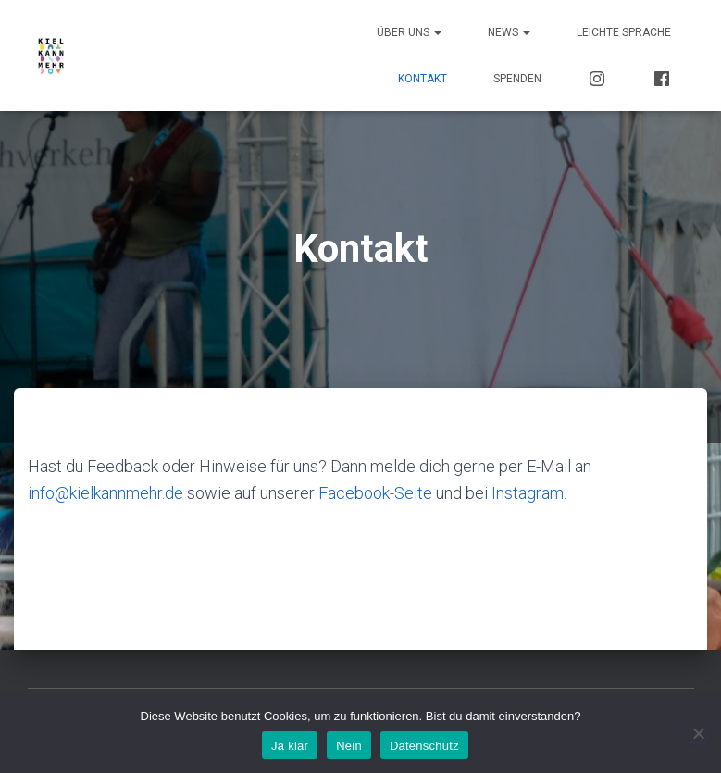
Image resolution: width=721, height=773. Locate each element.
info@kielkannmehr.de (105, 493)
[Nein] (698, 733)
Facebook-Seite (375, 493)
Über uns (409, 32)
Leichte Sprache (624, 32)
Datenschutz (424, 746)
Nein (349, 746)
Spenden (517, 78)
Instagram (527, 493)
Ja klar (289, 746)
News (509, 32)
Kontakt (422, 78)
